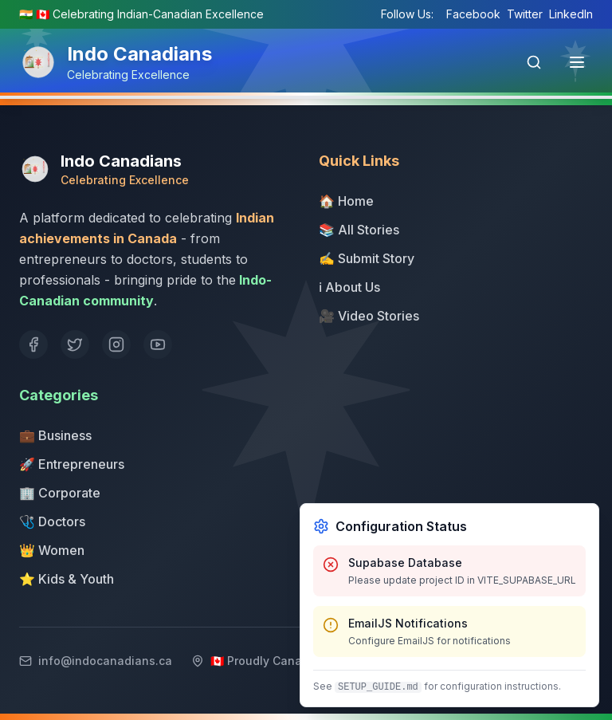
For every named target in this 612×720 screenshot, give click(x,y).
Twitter (525, 14)
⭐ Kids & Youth (66, 579)
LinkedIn (571, 14)
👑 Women (51, 550)
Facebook (473, 14)
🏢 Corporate (59, 493)
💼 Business (55, 435)
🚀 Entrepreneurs (71, 464)
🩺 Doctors (52, 521)
